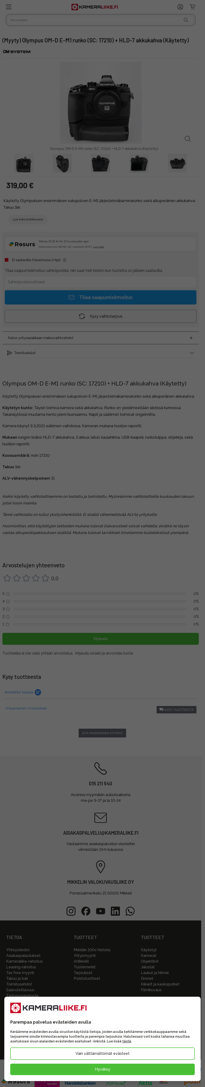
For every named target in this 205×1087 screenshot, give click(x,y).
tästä (126, 1041)
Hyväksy (102, 1069)
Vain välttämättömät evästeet (102, 1053)
